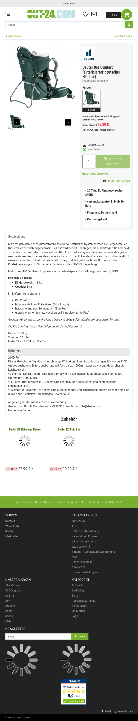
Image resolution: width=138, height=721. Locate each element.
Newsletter (78, 567)
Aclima (9, 595)
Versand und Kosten (84, 536)
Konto (9, 531)
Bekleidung (78, 590)
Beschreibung (16, 236)
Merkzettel (11, 536)
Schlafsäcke (79, 605)
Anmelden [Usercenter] (69, 3)
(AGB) (89, 194)
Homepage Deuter (19, 410)
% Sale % (77, 585)
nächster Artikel (123, 36)
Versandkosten (107, 129)
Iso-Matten (78, 611)
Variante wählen (113, 161)
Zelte (75, 595)
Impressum (79, 521)
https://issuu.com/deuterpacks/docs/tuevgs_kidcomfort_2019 (79, 271)
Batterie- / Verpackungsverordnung (93, 551)
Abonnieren (80, 636)
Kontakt (10, 521)
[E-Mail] (38, 636)
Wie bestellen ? (81, 546)
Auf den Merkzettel (95, 174)
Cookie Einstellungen (85, 572)
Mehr (8, 621)
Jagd (75, 616)
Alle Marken (12, 585)
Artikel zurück (13, 36)
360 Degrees (13, 590)
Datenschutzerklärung (85, 531)
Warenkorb (12, 526)
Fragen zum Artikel (118, 180)
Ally (7, 600)
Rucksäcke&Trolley (83, 600)
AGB (74, 526)
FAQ (74, 556)
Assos (9, 616)
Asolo (8, 611)
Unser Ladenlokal (82, 562)
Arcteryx (10, 605)
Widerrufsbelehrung (84, 541)
